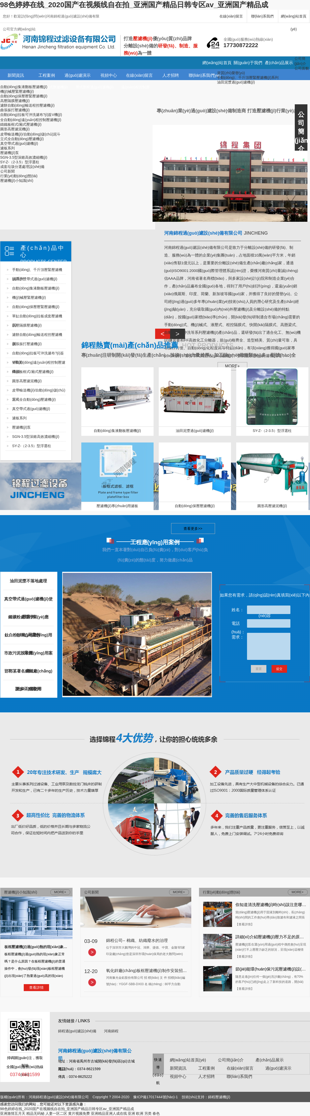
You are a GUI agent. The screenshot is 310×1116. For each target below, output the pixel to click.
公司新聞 (7, 171)
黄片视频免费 (79, 1113)
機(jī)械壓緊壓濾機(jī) (17, 91)
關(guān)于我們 (248, 63)
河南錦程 (111, 1031)
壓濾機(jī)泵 (9, 153)
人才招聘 (170, 75)
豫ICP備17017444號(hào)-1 (155, 1097)
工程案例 (46, 75)
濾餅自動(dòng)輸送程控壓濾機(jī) (27, 105)
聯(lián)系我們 (262, 16)
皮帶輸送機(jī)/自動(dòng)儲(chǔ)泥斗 (30, 134)
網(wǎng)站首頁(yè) (293, 18)
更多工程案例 (28, 689)
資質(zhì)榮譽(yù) (231, 73)
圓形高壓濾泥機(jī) (15, 129)
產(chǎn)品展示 (279, 63)
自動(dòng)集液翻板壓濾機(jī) (23, 87)
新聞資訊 (15, 75)
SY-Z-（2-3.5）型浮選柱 (19, 162)
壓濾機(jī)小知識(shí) (16, 180)
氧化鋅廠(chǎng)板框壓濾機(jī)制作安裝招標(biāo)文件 (156, 970)
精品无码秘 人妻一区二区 (46, 1113)
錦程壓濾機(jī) (219, 1097)
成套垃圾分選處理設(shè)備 (22, 167)
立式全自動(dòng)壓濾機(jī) (22, 139)
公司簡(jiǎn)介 (231, 1060)
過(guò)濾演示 (78, 75)
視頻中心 (108, 75)
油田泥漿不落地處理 (28, 581)
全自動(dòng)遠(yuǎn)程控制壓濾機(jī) (30, 120)
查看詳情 (36, 987)
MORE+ (179, 892)
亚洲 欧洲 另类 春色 (144, 1113)
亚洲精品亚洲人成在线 (109, 1113)
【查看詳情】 (244, 924)
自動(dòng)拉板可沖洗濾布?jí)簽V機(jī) (31, 115)
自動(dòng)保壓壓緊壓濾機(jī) (23, 96)
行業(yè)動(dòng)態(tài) (19, 176)
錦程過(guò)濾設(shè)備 (77, 1031)
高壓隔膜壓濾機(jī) (15, 101)
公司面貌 (302, 68)
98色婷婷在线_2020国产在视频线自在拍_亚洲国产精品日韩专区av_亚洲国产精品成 (134, 5)
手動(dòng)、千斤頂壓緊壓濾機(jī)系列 (248, 77)
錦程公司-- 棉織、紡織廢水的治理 (137, 940)
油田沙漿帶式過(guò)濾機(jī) (34, 279)
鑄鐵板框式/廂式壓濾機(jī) (21, 124)
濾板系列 (7, 148)
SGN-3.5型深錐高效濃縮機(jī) (23, 157)
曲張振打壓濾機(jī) (15, 110)
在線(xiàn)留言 (231, 16)
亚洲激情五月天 (12, 1113)
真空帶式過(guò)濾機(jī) (19, 143)
